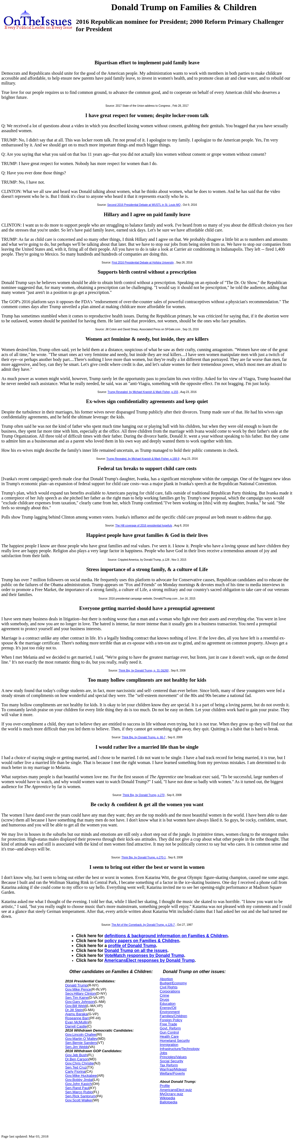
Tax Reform (169, 1065)
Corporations (170, 991)
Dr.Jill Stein (74, 1010)
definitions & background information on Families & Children (166, 935)
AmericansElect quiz (176, 1090)
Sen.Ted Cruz (76, 1067)
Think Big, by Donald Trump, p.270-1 (143, 857)
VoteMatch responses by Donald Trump (144, 955)
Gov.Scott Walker (79, 1100)
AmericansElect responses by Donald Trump (149, 960)
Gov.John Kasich (78, 1084)
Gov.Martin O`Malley (81, 1039)
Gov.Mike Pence (78, 989)
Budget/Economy (173, 983)
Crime (164, 995)
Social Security (171, 1061)
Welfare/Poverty (172, 1073)
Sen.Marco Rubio (79, 1092)
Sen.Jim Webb (76, 1047)
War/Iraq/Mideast (173, 1069)
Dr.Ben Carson (76, 1059)
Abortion (166, 979)
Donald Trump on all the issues (136, 950)
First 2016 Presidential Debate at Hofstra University (143, 262)
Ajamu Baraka (76, 1014)
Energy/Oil (168, 1008)
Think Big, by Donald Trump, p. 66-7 (143, 737)
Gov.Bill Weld (75, 1006)
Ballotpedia (168, 1102)
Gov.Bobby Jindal (79, 1080)
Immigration (169, 1045)
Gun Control (169, 1032)
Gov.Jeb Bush (76, 1055)
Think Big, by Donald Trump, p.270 (144, 795)
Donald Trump (76, 985)
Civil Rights (168, 987)
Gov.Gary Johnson (79, 1002)
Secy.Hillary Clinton (80, 993)
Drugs (164, 999)
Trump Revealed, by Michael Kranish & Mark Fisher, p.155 (143, 391)
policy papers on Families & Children (142, 940)
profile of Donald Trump (132, 945)
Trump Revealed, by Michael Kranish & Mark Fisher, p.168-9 (143, 458)
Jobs (163, 1053)
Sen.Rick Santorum (80, 1096)
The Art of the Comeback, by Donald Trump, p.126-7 (143, 924)
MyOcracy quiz (171, 1094)
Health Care (169, 1036)
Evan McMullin (76, 1022)
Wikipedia (167, 1098)
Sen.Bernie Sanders (81, 1043)
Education (168, 1004)
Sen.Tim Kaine (76, 998)
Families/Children (173, 1016)
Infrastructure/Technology (180, 1049)
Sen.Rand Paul (77, 1088)
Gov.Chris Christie (79, 1063)
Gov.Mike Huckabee (81, 1076)
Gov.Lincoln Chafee (80, 1034)
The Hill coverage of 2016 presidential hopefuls (143, 525)
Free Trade (168, 1024)
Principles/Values (173, 1057)
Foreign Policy (171, 1020)
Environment (170, 1012)
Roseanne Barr (77, 1018)
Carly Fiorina (75, 1071)
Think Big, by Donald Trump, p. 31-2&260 (143, 670)
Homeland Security (175, 1040)
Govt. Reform (170, 1028)
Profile (165, 1086)
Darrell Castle (76, 1026)
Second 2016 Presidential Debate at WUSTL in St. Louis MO (144, 204)
